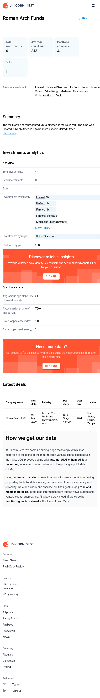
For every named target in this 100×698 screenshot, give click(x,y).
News (6, 637)
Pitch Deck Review (13, 566)
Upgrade (51, 366)
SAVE (82, 18)
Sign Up (51, 276)
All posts (8, 612)
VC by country (10, 594)
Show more (9, 133)
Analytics (8, 624)
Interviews (9, 630)
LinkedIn (12, 691)
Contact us (9, 660)
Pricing (7, 667)
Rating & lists (10, 618)
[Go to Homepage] (18, 5)
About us (8, 654)
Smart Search (10, 560)
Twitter (11, 685)
